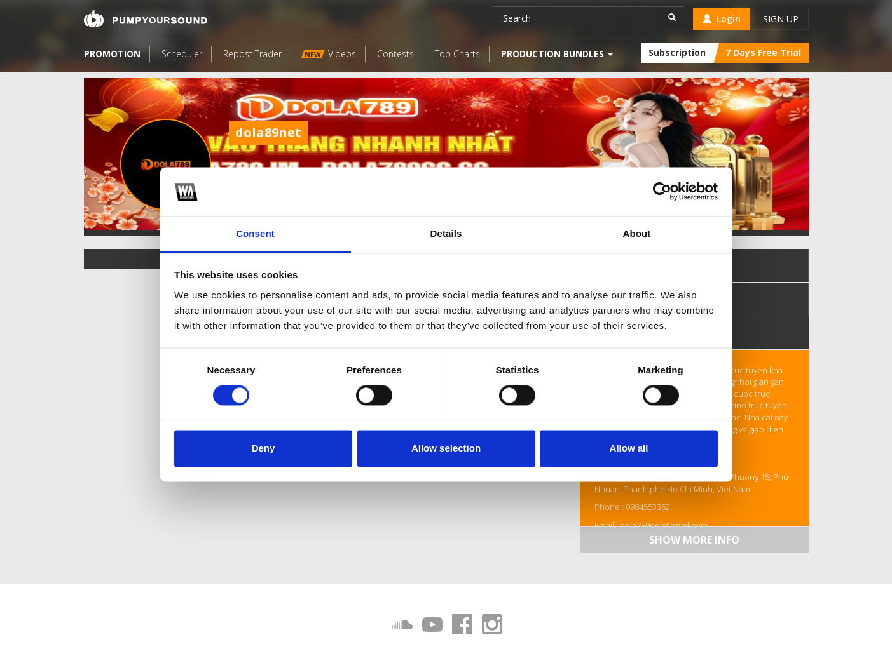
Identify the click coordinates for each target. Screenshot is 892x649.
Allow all (629, 448)
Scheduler (181, 54)
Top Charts (457, 54)
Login (722, 19)
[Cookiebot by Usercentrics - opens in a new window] (662, 191)
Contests (395, 54)
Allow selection (446, 448)
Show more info (694, 540)
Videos (328, 54)
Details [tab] (446, 233)
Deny (263, 448)
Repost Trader (252, 54)
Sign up (781, 19)
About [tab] (637, 233)
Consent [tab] (255, 233)
